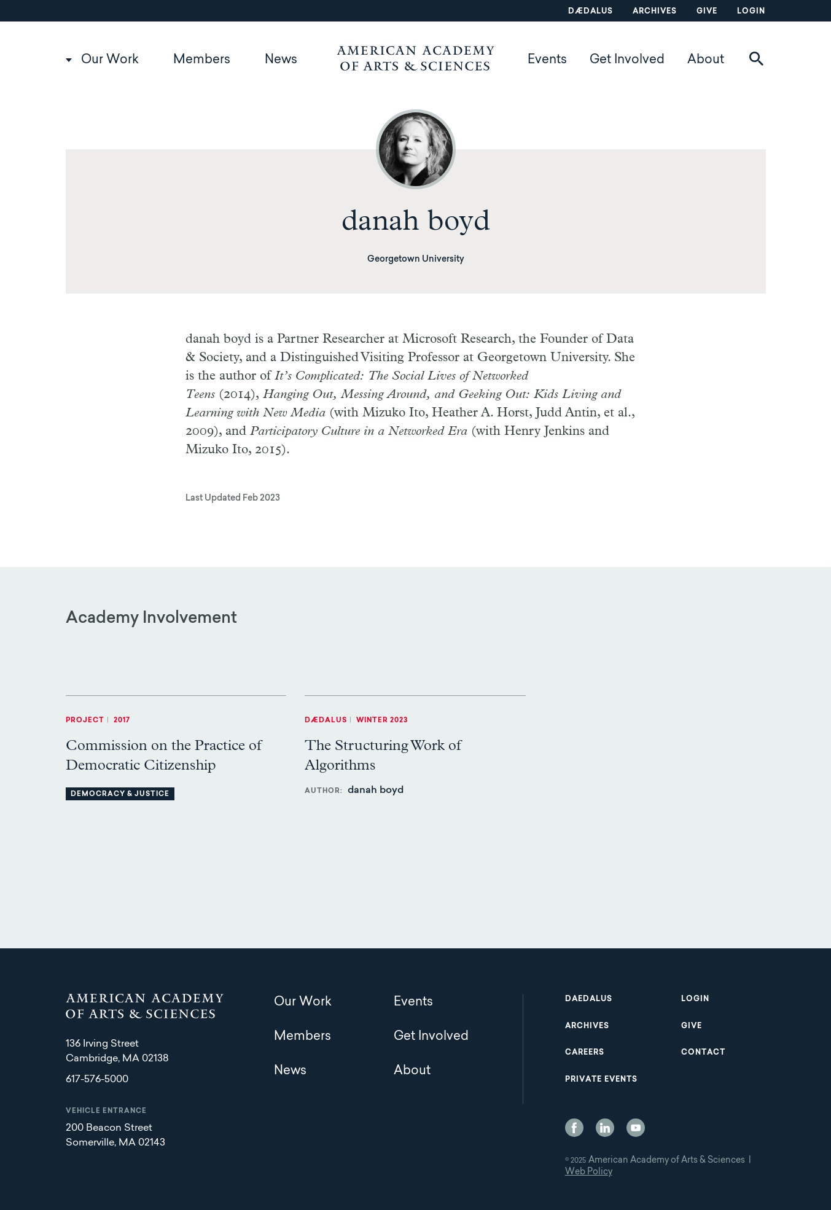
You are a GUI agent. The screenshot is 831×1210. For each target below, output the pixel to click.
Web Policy (588, 1172)
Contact (703, 1052)
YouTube (635, 1127)
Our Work (110, 60)
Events (547, 60)
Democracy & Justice (120, 794)
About (705, 60)
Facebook (574, 1127)
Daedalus (588, 999)
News (281, 60)
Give (706, 11)
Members (201, 60)
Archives (655, 11)
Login (751, 11)
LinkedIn (605, 1127)
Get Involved (627, 60)
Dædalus (590, 11)
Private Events (601, 1079)
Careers (584, 1052)
